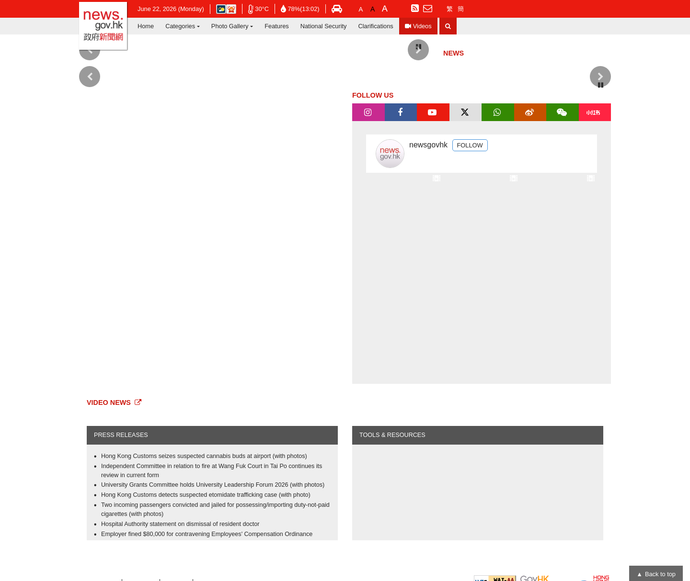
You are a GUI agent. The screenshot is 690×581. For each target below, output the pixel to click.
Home (146, 26)
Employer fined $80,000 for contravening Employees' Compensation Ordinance (206, 534)
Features (276, 26)
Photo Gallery (230, 26)
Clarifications (375, 26)
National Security (323, 26)
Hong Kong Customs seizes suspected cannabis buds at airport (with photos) (204, 456)
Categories (180, 26)
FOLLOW (470, 145)
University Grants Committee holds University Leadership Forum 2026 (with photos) (212, 484)
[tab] (368, 112)
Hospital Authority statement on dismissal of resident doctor (180, 524)
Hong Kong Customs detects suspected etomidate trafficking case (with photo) (205, 495)
